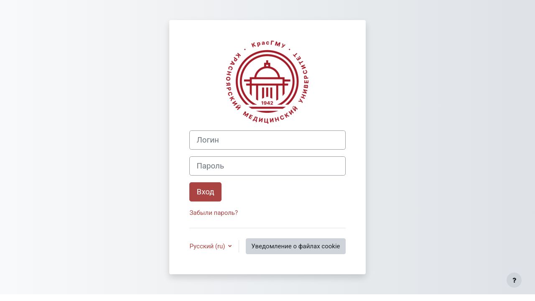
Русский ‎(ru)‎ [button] (208, 246)
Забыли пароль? (213, 213)
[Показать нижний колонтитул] (514, 280)
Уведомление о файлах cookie (295, 246)
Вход (205, 191)
